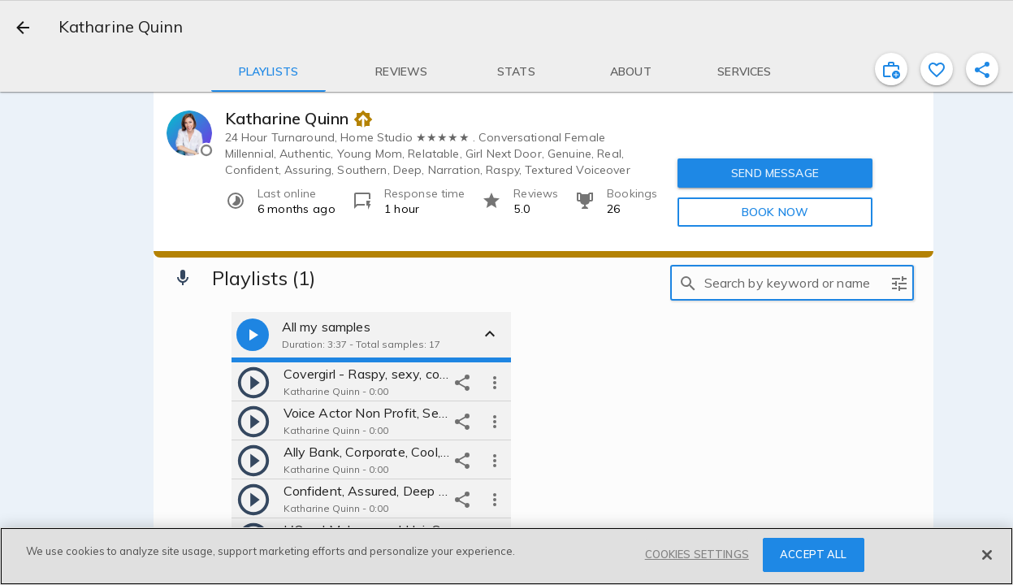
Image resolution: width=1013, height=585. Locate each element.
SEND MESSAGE (775, 172)
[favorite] (936, 69)
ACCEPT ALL (813, 554)
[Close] (987, 555)
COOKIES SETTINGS (697, 554)
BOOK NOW (775, 211)
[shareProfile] (982, 69)
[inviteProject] (891, 69)
